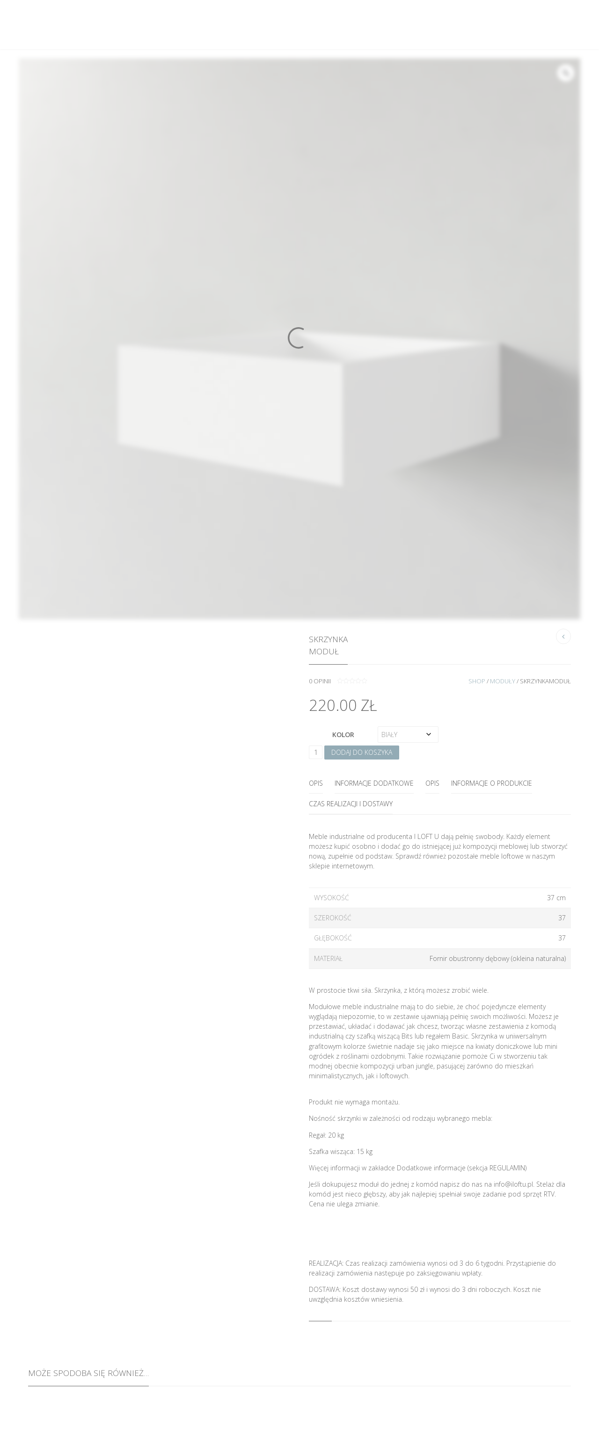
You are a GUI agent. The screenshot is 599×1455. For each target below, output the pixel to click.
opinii (320, 681)
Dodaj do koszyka (361, 752)
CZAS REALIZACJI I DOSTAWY (351, 803)
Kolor (343, 734)
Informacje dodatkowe (374, 783)
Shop (476, 681)
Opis (316, 783)
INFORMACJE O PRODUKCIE (491, 783)
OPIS (432, 783)
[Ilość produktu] (315, 752)
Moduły (502, 681)
